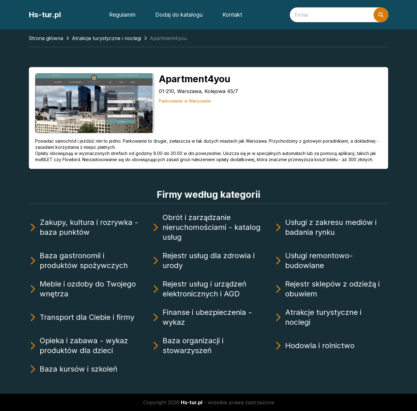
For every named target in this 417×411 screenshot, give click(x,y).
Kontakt (232, 14)
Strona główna (46, 38)
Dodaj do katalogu (179, 14)
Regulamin (122, 14)
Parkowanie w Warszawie (185, 101)
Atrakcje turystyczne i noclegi (106, 38)
